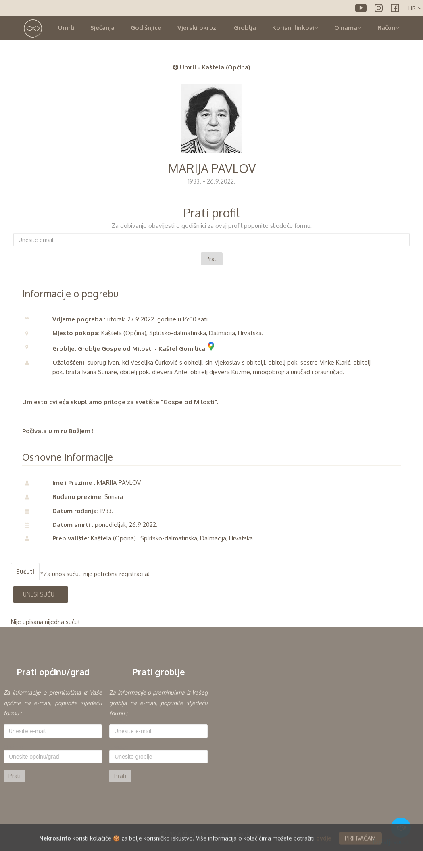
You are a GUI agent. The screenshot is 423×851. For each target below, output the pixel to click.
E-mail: (12, 721)
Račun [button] (388, 27)
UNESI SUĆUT (40, 594)
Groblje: (119, 747)
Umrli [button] (66, 27)
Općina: (13, 747)
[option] (53, 734)
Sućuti (25, 571)
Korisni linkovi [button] (295, 27)
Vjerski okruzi (197, 27)
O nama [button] (347, 27)
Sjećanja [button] (102, 27)
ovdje (323, 844)
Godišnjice (146, 27)
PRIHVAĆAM (360, 844)
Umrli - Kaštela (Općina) (211, 67)
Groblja (245, 27)
